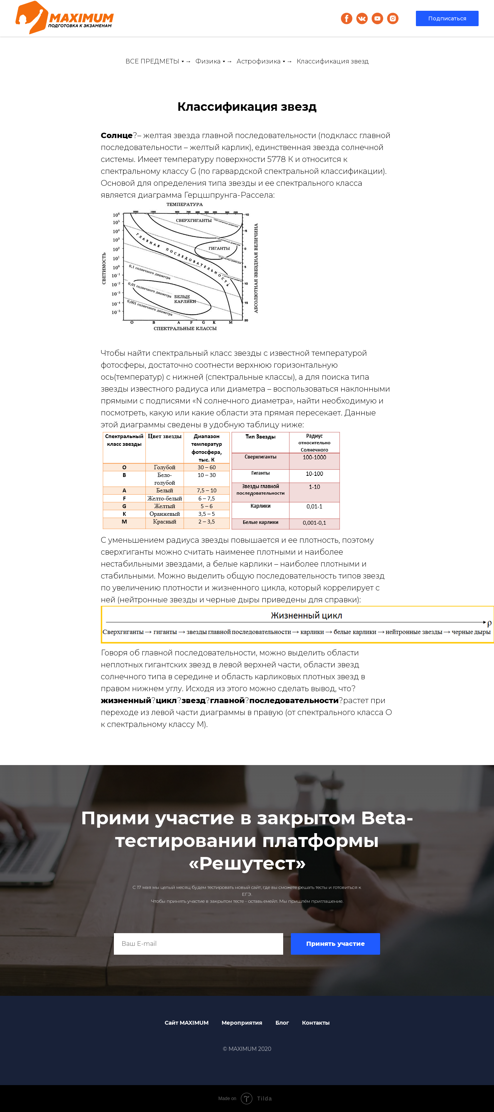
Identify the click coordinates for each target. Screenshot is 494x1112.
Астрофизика (258, 61)
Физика (207, 61)
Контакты (316, 1022)
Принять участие (335, 943)
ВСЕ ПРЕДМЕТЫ (152, 61)
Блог (282, 1022)
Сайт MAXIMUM (187, 1022)
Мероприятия (242, 1022)
